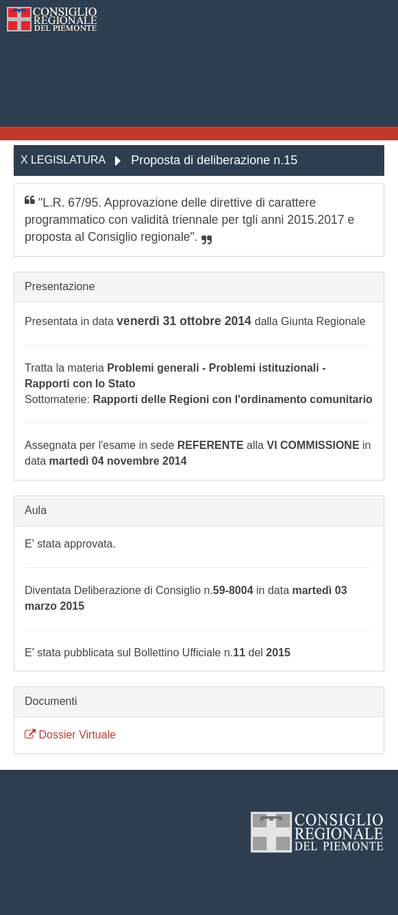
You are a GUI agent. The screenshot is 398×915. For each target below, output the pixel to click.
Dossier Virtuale (70, 734)
